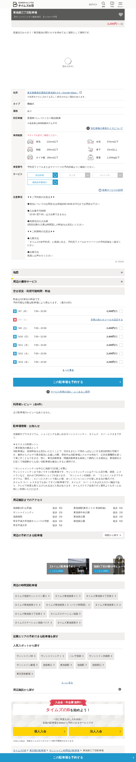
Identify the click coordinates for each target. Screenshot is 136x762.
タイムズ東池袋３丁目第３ (100, 596)
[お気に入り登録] (121, 15)
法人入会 (96, 731)
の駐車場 (38, 750)
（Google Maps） (53, 92)
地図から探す (111, 535)
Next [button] (119, 558)
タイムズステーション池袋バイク (32, 622)
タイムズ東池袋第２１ (66, 596)
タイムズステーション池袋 (64, 613)
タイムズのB (19, 750)
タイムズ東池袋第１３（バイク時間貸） (66, 604)
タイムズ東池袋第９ (67, 622)
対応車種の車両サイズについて (107, 128)
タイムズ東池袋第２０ (26, 604)
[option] (68, 558)
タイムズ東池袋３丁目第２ (28, 613)
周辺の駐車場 (64, 750)
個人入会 (40, 731)
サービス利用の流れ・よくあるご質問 (70, 391)
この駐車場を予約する (68, 382)
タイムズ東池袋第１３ (106, 604)
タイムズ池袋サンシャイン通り (31, 596)
